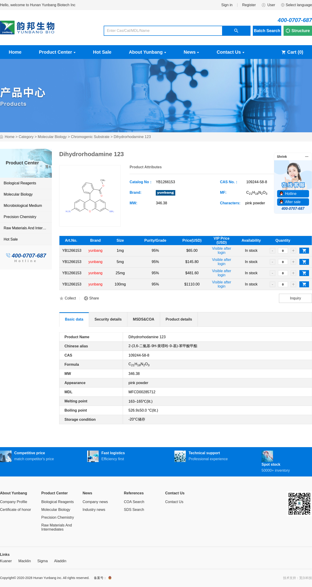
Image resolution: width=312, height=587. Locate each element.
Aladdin (60, 561)
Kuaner (6, 561)
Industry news (94, 510)
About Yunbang (147, 52)
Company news (95, 502)
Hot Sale (102, 52)
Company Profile (13, 502)
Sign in (227, 5)
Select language (296, 5)
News (191, 52)
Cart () (292, 52)
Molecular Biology (52, 137)
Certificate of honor (15, 510)
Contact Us (230, 52)
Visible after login (221, 250)
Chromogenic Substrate (90, 137)
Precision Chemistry (20, 217)
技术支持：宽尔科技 (297, 578)
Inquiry (295, 298)
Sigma (42, 561)
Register (249, 5)
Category (26, 137)
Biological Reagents (20, 183)
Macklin (24, 561)
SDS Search (134, 510)
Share (94, 298)
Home (15, 52)
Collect (70, 298)
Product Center (57, 52)
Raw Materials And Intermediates (27, 228)
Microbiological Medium (23, 206)
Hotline (25, 261)
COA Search (134, 502)
